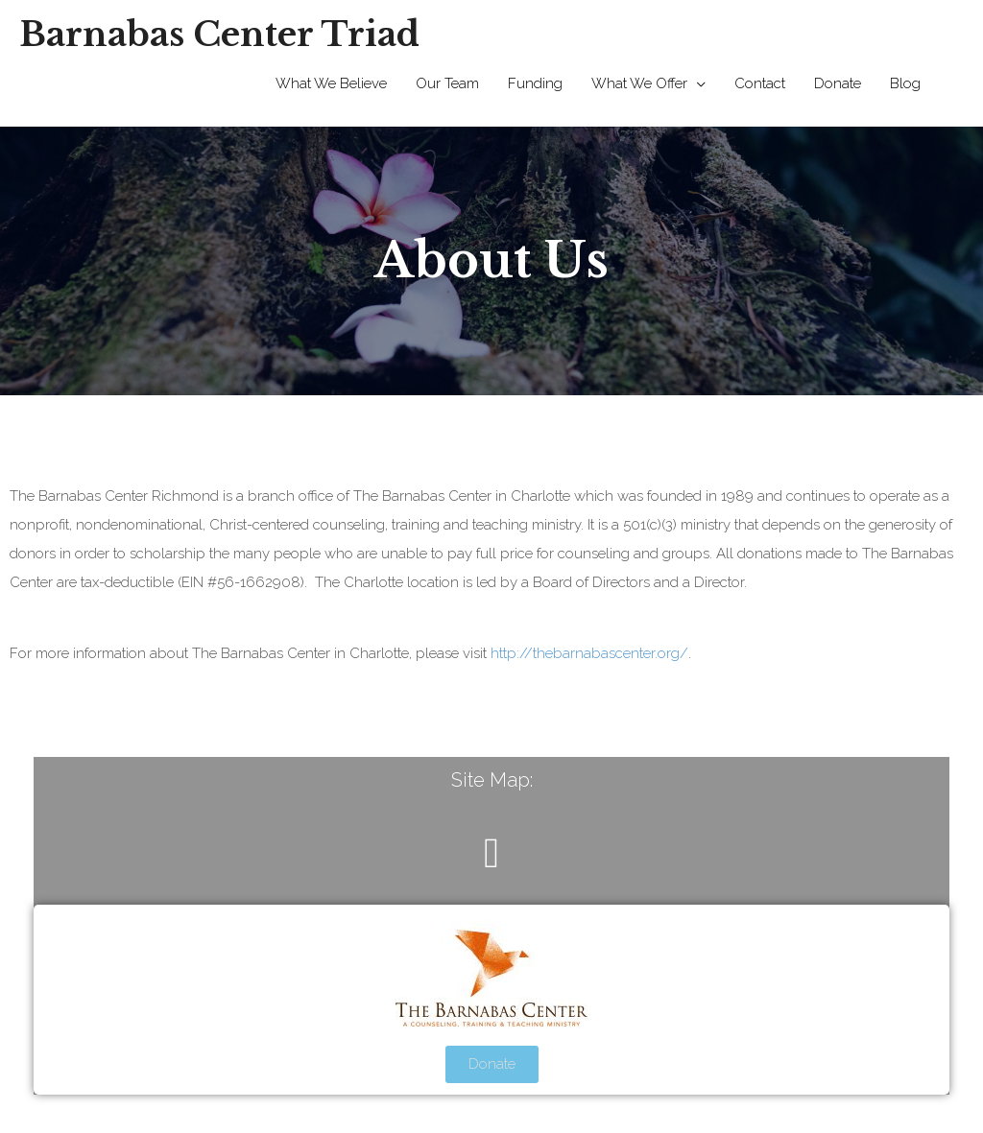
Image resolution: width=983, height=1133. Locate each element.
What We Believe (331, 83)
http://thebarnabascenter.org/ (589, 653)
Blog (905, 83)
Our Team (447, 83)
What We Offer (639, 83)
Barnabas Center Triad (219, 34)
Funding (535, 83)
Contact (759, 83)
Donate (837, 83)
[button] (491, 853)
